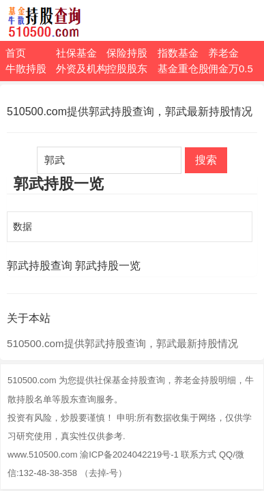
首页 (15, 53)
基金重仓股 (183, 68)
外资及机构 (81, 68)
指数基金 (178, 53)
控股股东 (126, 68)
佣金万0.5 (230, 68)
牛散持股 (25, 68)
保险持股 (126, 53)
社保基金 (76, 53)
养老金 (223, 53)
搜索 (206, 160)
